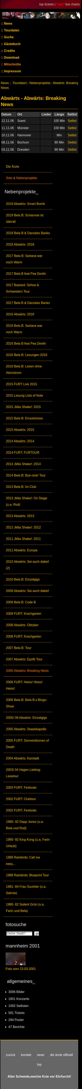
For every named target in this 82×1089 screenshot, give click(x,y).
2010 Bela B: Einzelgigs (23, 579)
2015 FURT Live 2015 (21, 384)
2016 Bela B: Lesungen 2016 (26, 355)
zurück (10, 1055)
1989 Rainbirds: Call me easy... (23, 860)
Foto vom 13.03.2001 (21, 969)
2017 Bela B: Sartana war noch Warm (24, 259)
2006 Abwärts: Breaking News (27, 670)
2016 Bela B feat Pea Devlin (26, 343)
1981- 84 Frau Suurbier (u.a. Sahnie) (26, 890)
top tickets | (47, 4)
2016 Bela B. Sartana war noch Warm (24, 329)
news (40, 1055)
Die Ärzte (12, 166)
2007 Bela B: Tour (18, 648)
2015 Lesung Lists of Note (24, 395)
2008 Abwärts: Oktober (22, 625)
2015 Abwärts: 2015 (20, 429)
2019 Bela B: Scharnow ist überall (24, 218)
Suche (8, 37)
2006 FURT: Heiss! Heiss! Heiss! (24, 685)
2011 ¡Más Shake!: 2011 (23, 538)
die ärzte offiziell (61, 1055)
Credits (9, 50)
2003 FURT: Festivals (21, 787)
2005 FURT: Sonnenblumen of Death (27, 744)
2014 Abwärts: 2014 (20, 441)
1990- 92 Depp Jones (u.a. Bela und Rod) (25, 825)
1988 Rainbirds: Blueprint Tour (27, 875)
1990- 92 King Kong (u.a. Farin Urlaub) (28, 843)
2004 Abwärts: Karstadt (22, 758)
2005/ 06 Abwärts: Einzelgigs (26, 717)
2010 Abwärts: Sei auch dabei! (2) (27, 565)
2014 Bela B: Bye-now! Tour (25, 475)
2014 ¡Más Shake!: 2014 (23, 464)
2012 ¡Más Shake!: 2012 (23, 527)
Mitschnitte (12, 64)
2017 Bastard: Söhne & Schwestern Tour (22, 288)
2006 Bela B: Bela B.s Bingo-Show (26, 703)
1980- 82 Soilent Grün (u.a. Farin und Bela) (25, 908)
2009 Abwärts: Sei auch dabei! (27, 591)
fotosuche (16, 924)
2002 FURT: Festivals (21, 810)
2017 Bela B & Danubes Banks (28, 303)
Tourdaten (11, 30)
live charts (72, 4)
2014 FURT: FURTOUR (22, 452)
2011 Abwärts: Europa (21, 550)
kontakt (26, 1055)
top (39, 1064)
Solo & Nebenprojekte (21, 178)
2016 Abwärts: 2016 (20, 314)
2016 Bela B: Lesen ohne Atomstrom (24, 369)
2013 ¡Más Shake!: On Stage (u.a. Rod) (26, 501)
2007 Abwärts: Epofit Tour (24, 659)
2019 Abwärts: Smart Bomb (25, 204)
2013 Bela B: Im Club (21, 486)
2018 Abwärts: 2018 (20, 244)
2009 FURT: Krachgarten (23, 613)
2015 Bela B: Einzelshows (24, 418)
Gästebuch (12, 44)
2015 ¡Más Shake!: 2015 (23, 407)
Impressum (12, 71)
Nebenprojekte (39, 83)
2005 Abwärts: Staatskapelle (26, 729)
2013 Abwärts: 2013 (20, 516)
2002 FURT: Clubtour (21, 799)
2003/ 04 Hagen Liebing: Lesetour (23, 773)
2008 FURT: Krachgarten (23, 636)
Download (11, 57)
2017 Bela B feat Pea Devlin (26, 273)
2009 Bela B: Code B (21, 602)
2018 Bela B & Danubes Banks (28, 233)
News (7, 23)
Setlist (72, 120)
